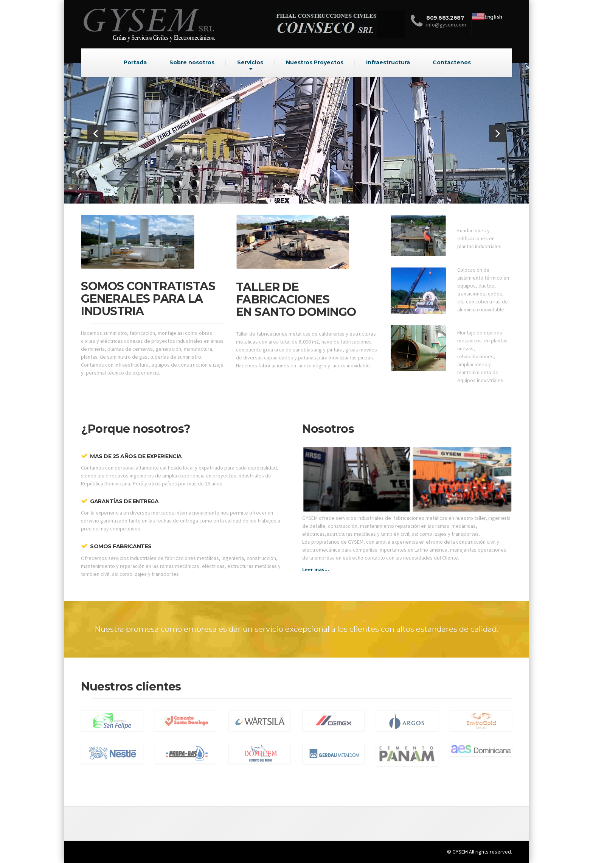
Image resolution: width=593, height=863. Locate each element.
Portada (135, 62)
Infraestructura (388, 62)
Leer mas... (315, 569)
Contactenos (452, 62)
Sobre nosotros (191, 62)
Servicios (250, 62)
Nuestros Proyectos (314, 62)
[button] (95, 133)
